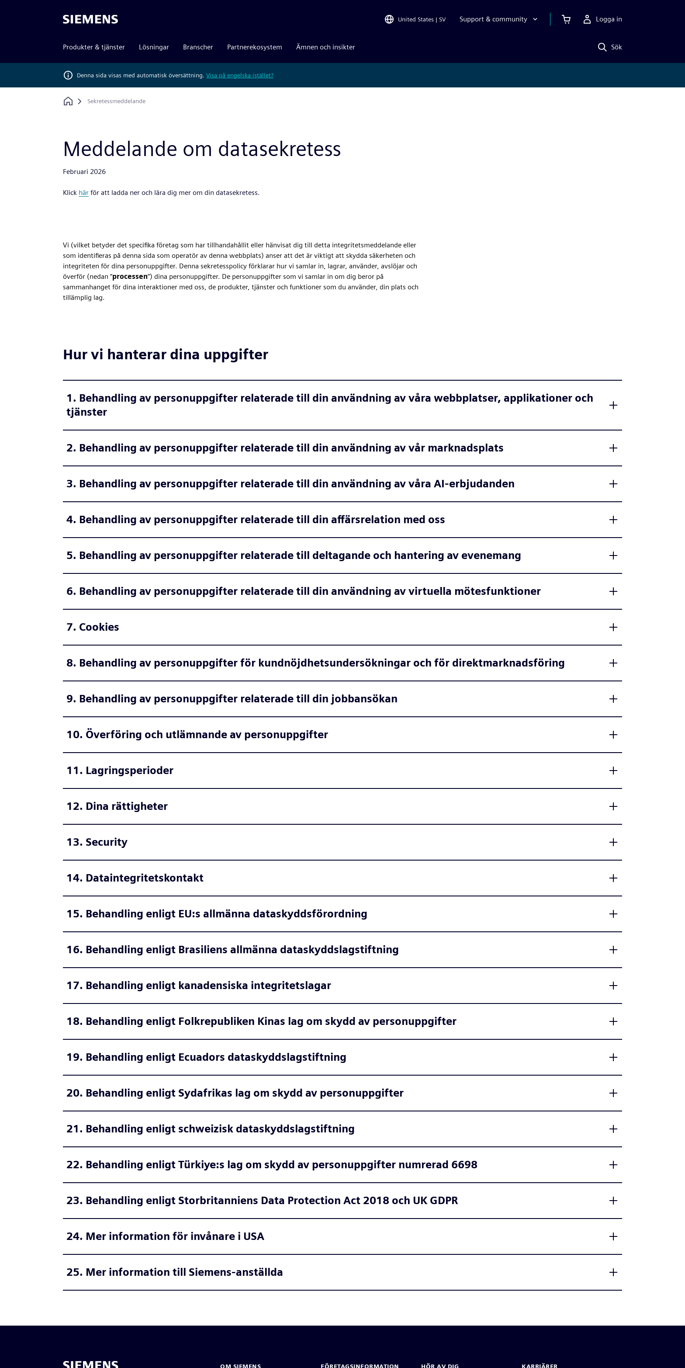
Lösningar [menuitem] (154, 47)
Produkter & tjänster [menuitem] (94, 47)
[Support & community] (499, 19)
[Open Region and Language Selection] (415, 19)
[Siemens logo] (90, 19)
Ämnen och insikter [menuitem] (325, 47)
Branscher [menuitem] (198, 47)
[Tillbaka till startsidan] (68, 101)
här (84, 192)
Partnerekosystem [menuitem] (254, 47)
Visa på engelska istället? (239, 75)
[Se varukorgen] (566, 19)
